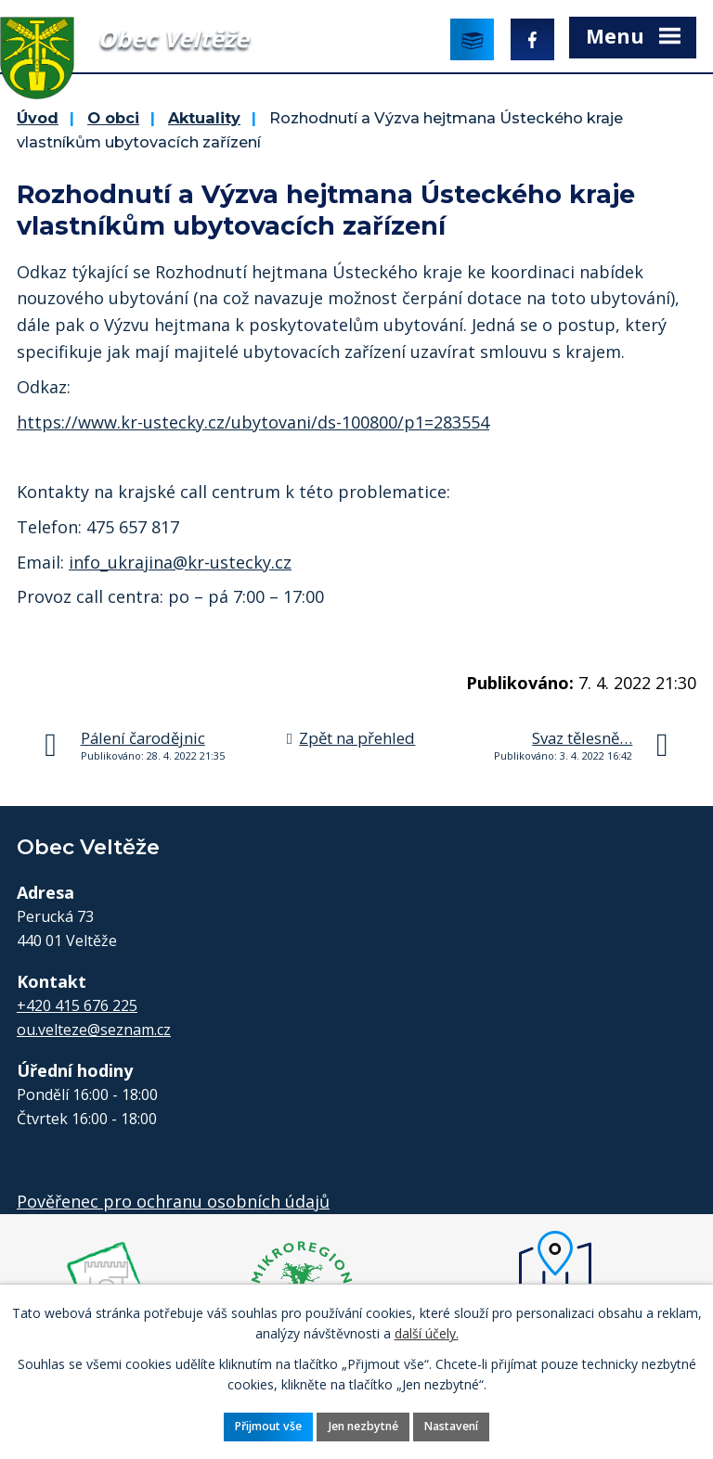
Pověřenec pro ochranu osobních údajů (173, 1201)
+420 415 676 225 (77, 1005)
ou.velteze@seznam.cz (94, 1029)
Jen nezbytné (363, 1426)
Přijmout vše (268, 1426)
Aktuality (204, 118)
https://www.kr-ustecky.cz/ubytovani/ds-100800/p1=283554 (253, 422)
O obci (113, 118)
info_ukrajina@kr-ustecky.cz (180, 562)
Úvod (37, 118)
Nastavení (451, 1426)
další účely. (427, 1333)
